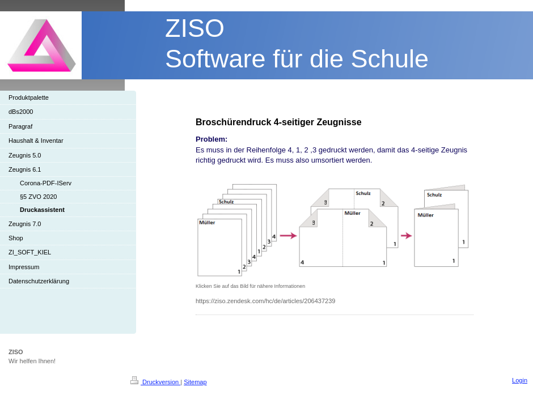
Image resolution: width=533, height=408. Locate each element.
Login (519, 380)
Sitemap (195, 382)
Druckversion (155, 382)
